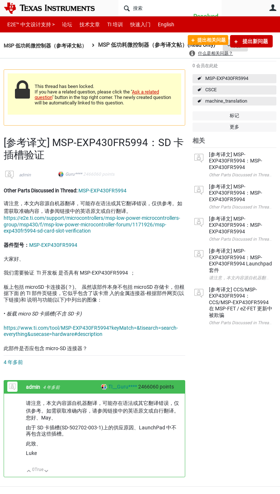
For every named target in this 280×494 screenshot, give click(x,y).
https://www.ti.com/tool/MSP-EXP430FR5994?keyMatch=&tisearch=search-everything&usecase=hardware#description (91, 331)
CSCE (211, 89)
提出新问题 (254, 41)
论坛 (63, 24)
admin (25, 174)
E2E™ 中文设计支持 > (29, 24)
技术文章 (84, 24)
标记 (234, 115)
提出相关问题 (208, 41)
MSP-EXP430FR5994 (226, 78)
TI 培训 (108, 24)
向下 (46, 471)
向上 (29, 471)
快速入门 (133, 24)
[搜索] (170, 8)
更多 (234, 127)
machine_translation (226, 101)
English (157, 24)
